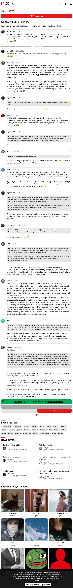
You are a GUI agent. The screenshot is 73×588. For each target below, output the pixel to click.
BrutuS (9, 115)
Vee (8, 63)
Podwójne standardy (46, 445)
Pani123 (36, 543)
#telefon (64, 430)
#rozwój (10, 433)
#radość (60, 433)
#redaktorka (27, 433)
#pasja (41, 426)
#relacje (56, 430)
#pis (50, 430)
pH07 (9, 169)
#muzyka (34, 426)
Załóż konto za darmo (55, 402)
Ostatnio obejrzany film (11, 445)
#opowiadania (6, 426)
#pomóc (19, 430)
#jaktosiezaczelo (45, 433)
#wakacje (18, 433)
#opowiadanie (17, 426)
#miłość (11, 430)
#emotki (48, 426)
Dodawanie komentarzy (11, 457)
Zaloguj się (18, 402)
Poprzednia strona (36, 407)
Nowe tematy (8, 439)
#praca (55, 426)
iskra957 (10, 347)
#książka (26, 426)
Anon (9, 320)
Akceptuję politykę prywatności (38, 585)
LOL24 (5, 3)
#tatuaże (35, 430)
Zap (8, 151)
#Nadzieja (27, 430)
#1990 (4, 433)
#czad (54, 433)
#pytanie (4, 430)
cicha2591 (11, 51)
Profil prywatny (8, 471)
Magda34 (60, 513)
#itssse (35, 433)
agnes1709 (11, 31)
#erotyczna (43, 430)
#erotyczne (63, 426)
